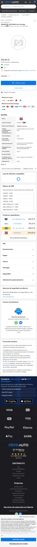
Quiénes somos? (18, 486)
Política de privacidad (18, 500)
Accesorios (31, 11)
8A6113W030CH (10, 210)
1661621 (7, 199)
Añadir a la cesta (18, 83)
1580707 (8, 196)
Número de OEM (28, 168)
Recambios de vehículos (9, 11)
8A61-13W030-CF (10, 207)
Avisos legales (18, 497)
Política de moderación (18, 502)
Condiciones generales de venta (18, 489)
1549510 (8, 193)
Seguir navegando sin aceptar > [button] (27, 516)
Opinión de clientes (18, 495)
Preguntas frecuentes (18, 475)
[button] (26, 2)
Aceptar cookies (18, 539)
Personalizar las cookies (18, 544)
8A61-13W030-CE (10, 204)
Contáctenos (18, 491)
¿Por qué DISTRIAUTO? (18, 469)
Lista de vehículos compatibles (11, 168)
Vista (3, 164)
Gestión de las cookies (18, 493)
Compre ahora (18, 88)
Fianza (18, 478)
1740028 (8, 201)
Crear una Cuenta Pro (18, 473)
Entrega (18, 471)
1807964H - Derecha (22, 126)
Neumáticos (22, 11)
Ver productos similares (18, 238)
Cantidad (4, 76)
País (18, 467)
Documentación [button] (8, 297)
